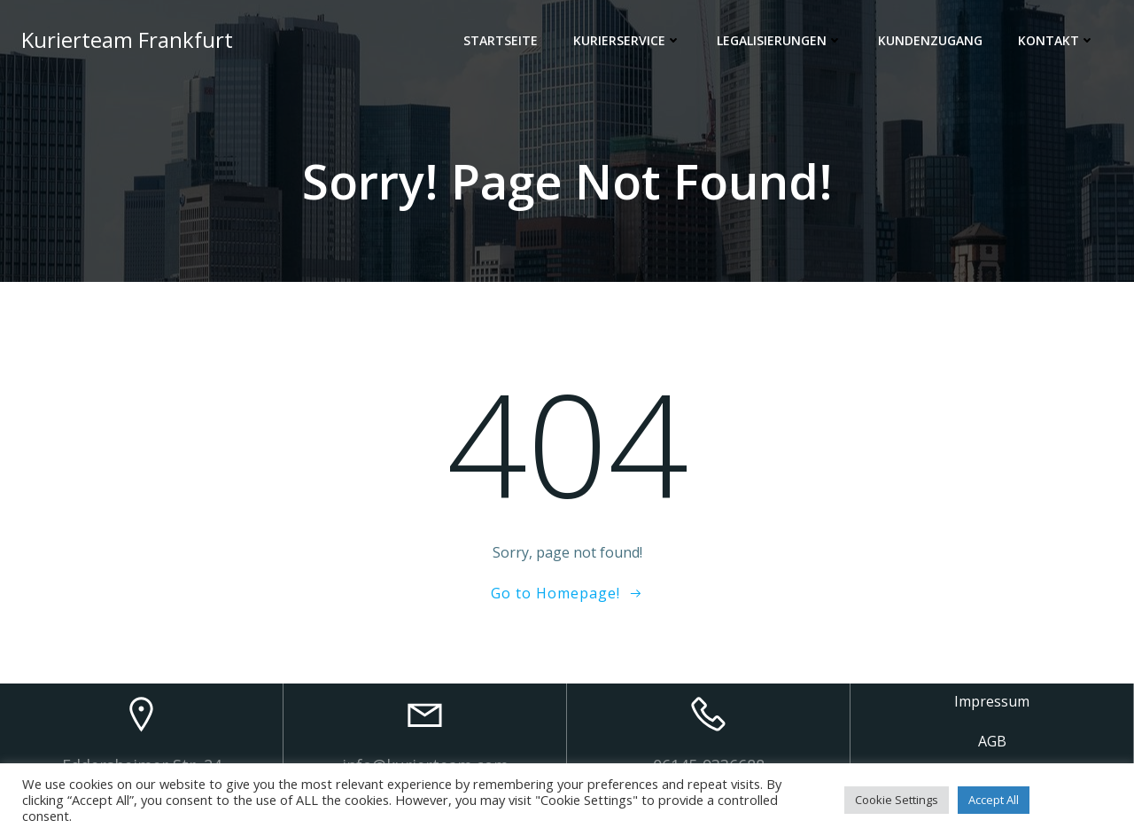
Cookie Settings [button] (896, 800)
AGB (992, 741)
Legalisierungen (780, 40)
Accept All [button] (993, 800)
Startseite (500, 40)
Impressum (991, 701)
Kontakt (1056, 40)
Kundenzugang (930, 40)
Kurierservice (627, 40)
